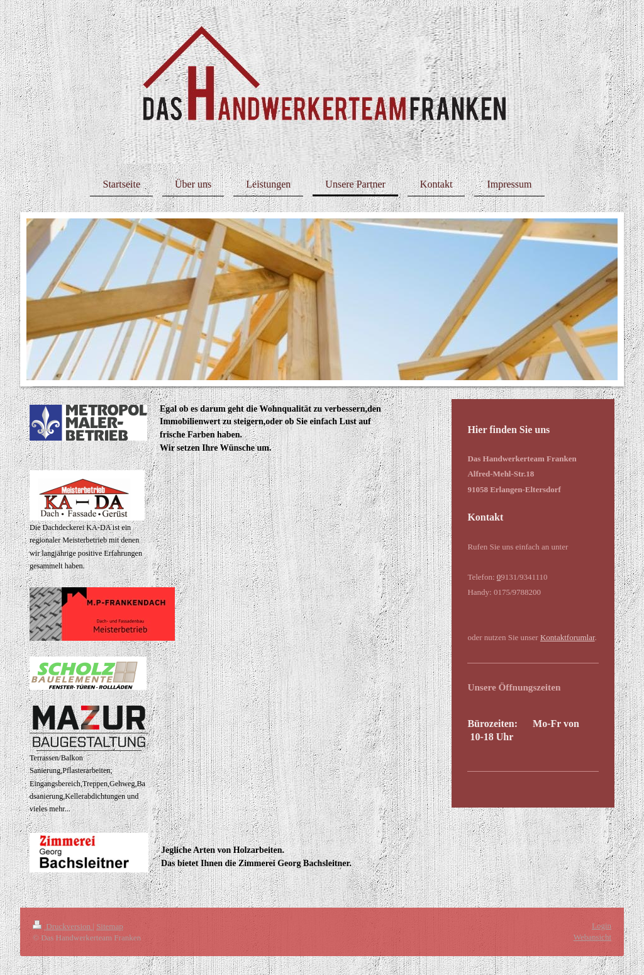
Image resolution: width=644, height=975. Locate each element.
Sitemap (109, 926)
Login (601, 925)
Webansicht (592, 937)
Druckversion (62, 926)
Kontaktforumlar (567, 637)
